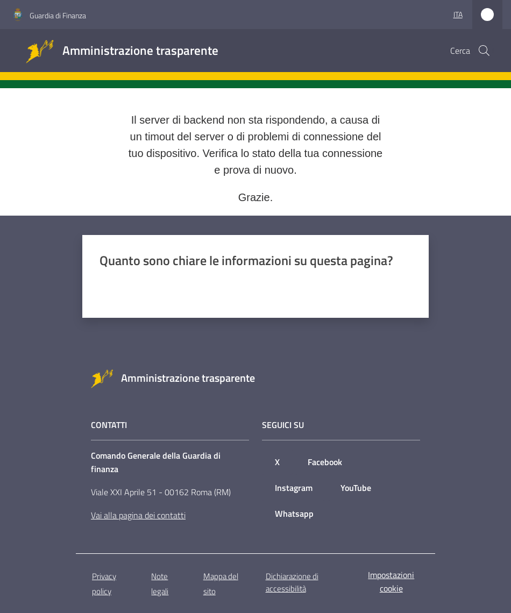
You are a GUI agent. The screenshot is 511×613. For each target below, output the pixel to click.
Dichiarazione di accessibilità (292, 582)
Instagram (294, 487)
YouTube (355, 487)
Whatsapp (294, 513)
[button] (484, 50)
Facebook (325, 461)
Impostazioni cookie (391, 581)
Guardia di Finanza (58, 15)
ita (458, 14)
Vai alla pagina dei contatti (138, 515)
